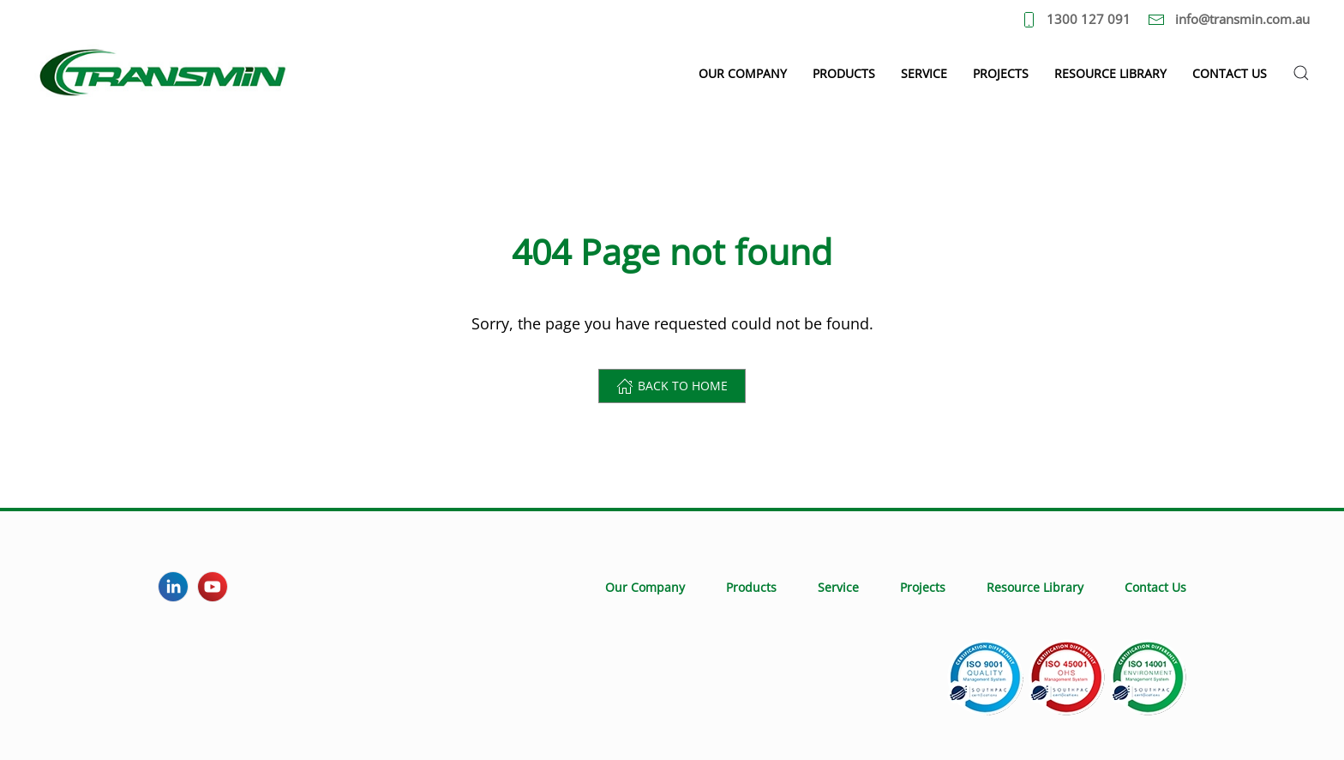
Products (751, 587)
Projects (1001, 73)
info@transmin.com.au (1229, 19)
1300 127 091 (1075, 19)
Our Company (645, 587)
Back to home (672, 386)
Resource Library (1110, 73)
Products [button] (844, 73)
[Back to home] (162, 73)
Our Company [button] (743, 73)
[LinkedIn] (173, 586)
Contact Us (1229, 73)
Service (924, 73)
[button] (1301, 73)
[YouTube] (212, 586)
